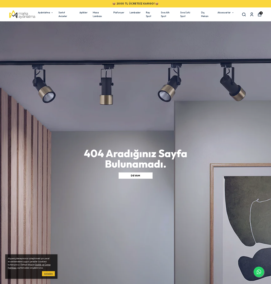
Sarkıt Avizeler (63, 14)
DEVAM (135, 175)
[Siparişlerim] (252, 14)
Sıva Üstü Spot (185, 14)
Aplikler (83, 12)
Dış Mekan (204, 14)
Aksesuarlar (226, 12)
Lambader (135, 12)
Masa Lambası (97, 14)
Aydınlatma (45, 12)
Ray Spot (148, 14)
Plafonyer (118, 12)
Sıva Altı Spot (165, 14)
